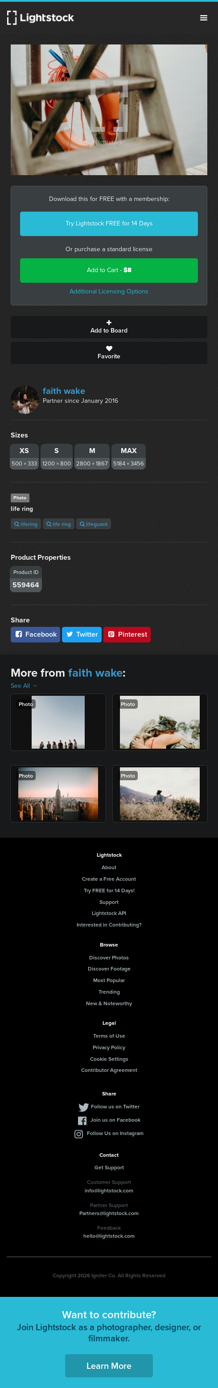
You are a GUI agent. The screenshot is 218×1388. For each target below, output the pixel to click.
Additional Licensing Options (109, 291)
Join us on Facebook (115, 1119)
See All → (24, 685)
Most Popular (109, 980)
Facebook (35, 634)
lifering (25, 524)
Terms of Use (109, 1035)
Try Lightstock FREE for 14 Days (109, 223)
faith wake (64, 390)
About (109, 867)
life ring (58, 524)
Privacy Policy (109, 1047)
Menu (204, 18)
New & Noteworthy (109, 1003)
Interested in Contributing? (109, 924)
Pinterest (127, 634)
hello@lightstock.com (109, 1236)
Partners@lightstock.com (109, 1213)
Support (109, 902)
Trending (109, 991)
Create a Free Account (109, 879)
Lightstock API (109, 913)
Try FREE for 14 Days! (109, 890)
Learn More (109, 1365)
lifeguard (93, 524)
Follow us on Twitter (115, 1106)
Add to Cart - (109, 270)
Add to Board (109, 327)
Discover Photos (109, 957)
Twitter (82, 634)
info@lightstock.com (109, 1190)
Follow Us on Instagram (115, 1133)
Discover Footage (109, 968)
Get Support (109, 1167)
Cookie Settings (109, 1059)
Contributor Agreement (109, 1070)
